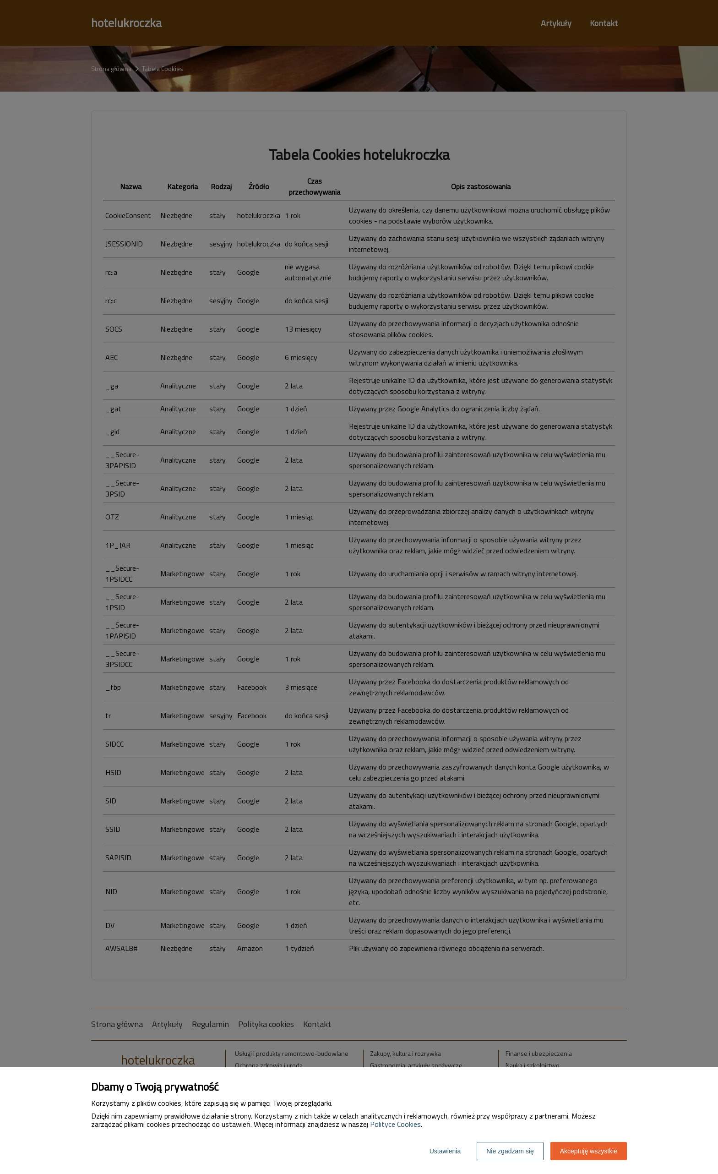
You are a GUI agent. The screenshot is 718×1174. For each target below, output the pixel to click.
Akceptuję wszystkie (588, 1151)
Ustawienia (445, 1151)
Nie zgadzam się (510, 1151)
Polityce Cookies (395, 1124)
